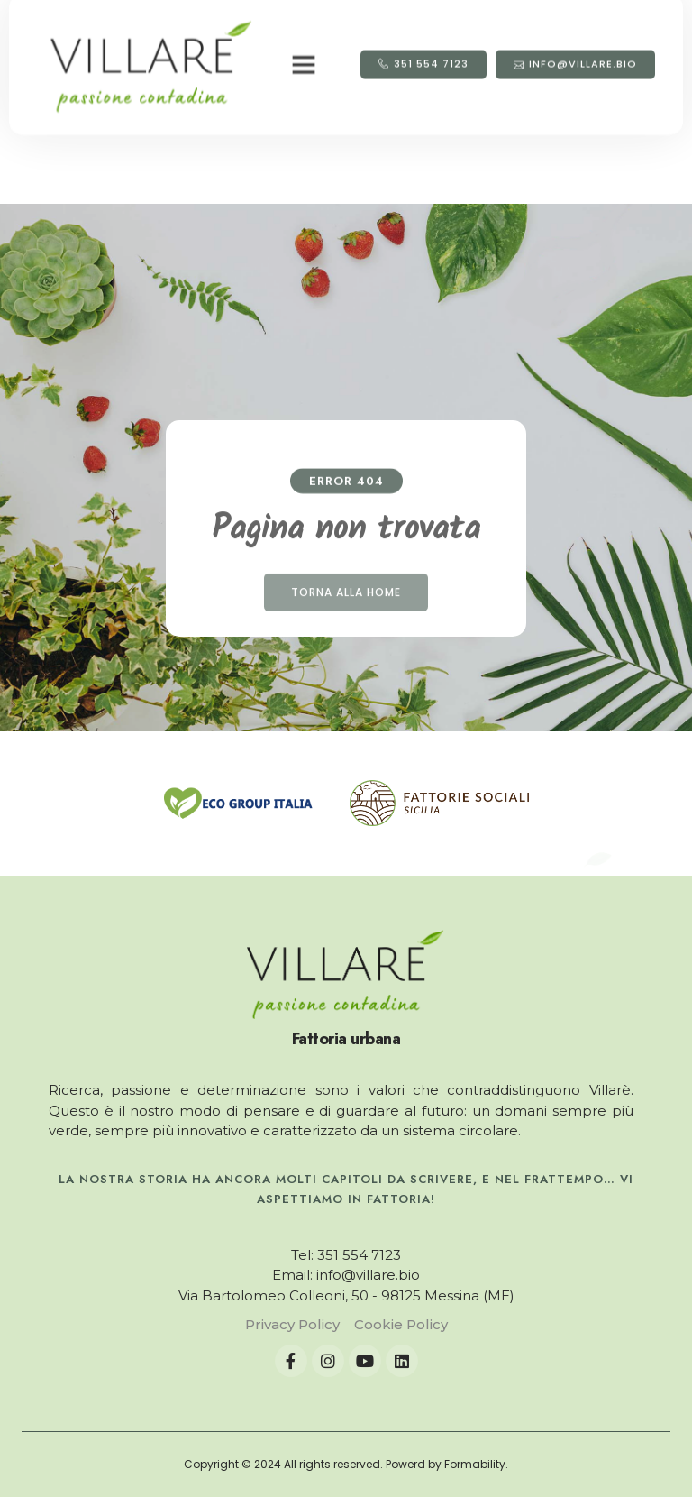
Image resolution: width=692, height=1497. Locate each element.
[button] (304, 37)
